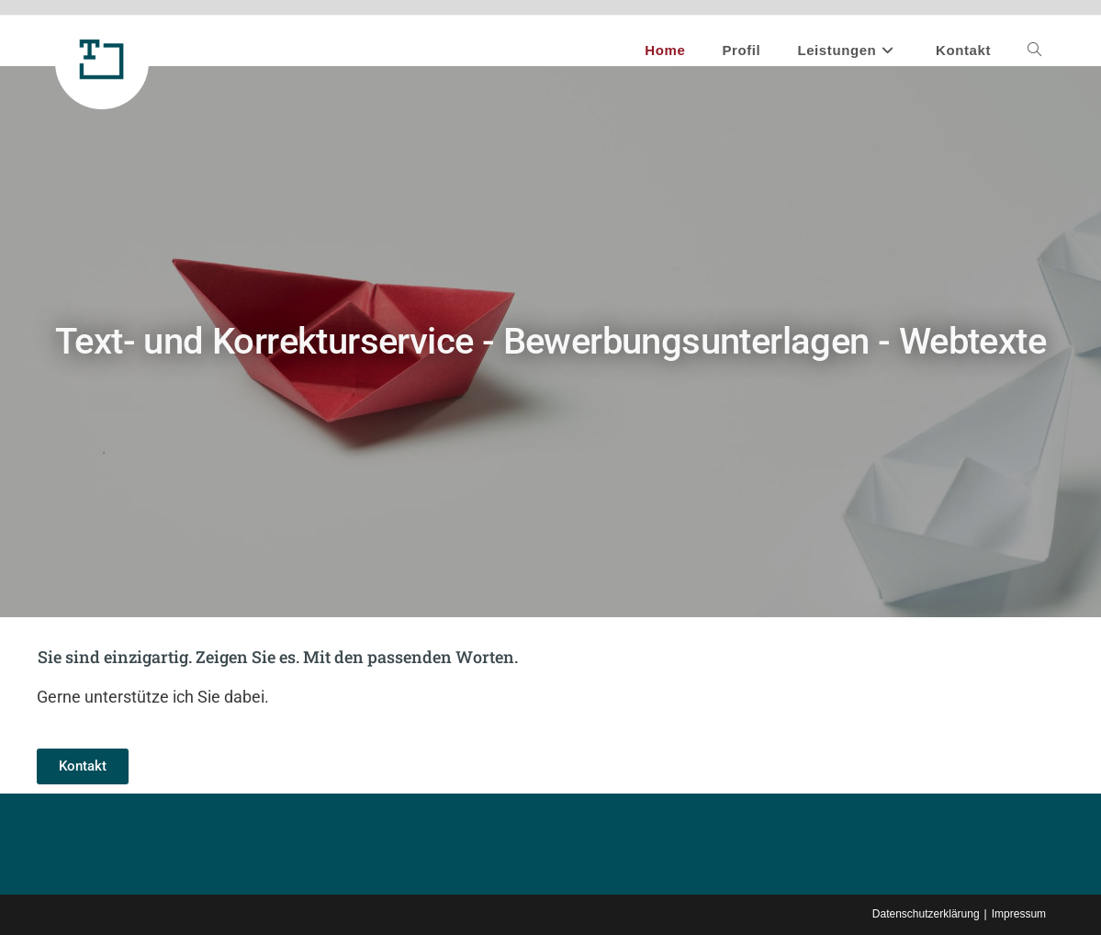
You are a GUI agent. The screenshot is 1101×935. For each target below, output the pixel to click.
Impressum (1019, 913)
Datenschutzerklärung (926, 913)
